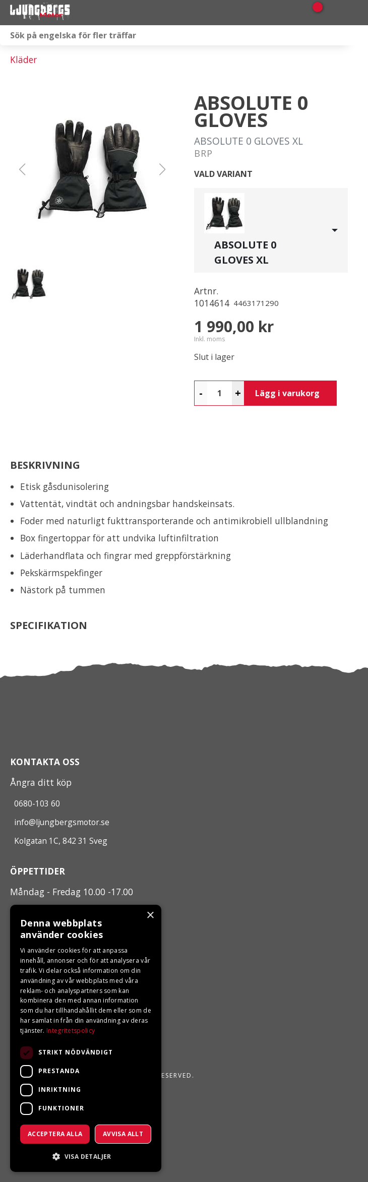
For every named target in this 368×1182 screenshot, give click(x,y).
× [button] (150, 915)
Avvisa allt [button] (123, 1134)
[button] (92, 169)
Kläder (23, 59)
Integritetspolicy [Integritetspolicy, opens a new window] (70, 1030)
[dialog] (85, 1038)
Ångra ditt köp (41, 782)
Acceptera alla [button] (55, 1134)
